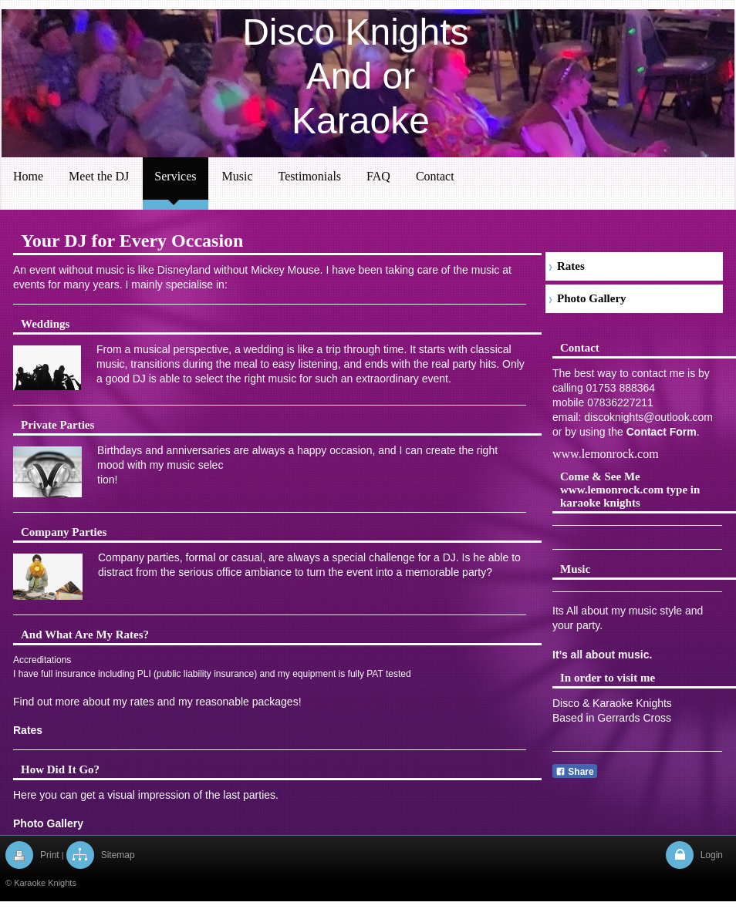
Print (49, 855)
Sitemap (118, 855)
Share (574, 771)
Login (712, 855)
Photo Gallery (48, 823)
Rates (27, 730)
